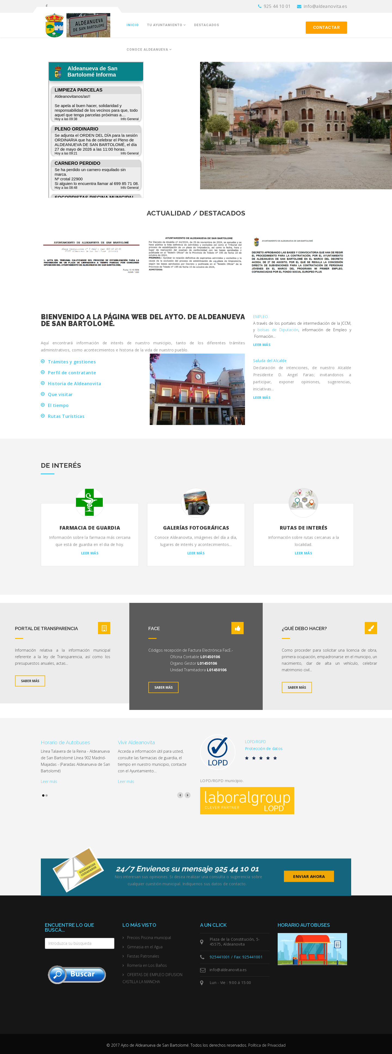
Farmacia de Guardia (90, 527)
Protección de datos (264, 748)
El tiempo (58, 405)
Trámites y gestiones (72, 362)
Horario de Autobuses (65, 742)
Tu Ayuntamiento (164, 25)
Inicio (133, 25)
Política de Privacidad (267, 1045)
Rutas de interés (303, 527)
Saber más (30, 681)
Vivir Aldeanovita (136, 742)
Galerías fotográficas (196, 527)
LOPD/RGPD (255, 741)
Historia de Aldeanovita (74, 383)
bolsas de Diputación (278, 329)
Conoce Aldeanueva (147, 49)
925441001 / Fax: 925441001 (236, 956)
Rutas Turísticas (66, 416)
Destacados (206, 25)
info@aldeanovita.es (325, 6)
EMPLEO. (261, 316)
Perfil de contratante (72, 372)
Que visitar (60, 394)
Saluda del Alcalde (270, 360)
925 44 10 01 (277, 6)
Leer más (262, 344)
